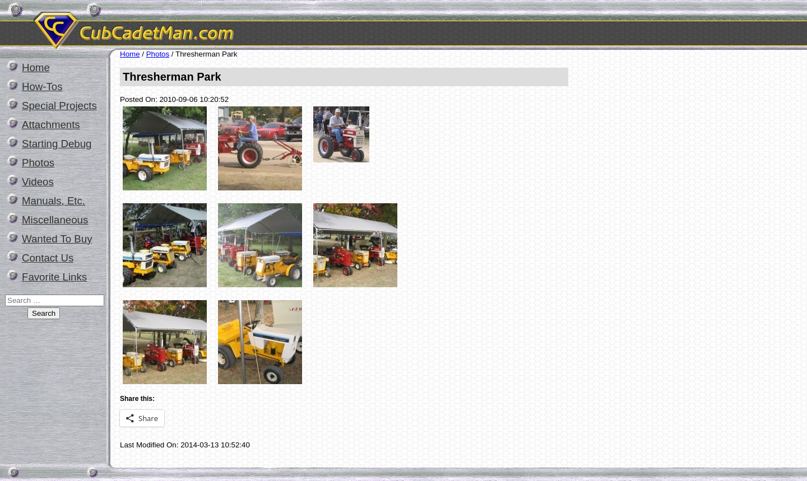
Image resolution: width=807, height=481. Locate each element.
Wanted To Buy (57, 239)
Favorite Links (54, 277)
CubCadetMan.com (238, 25)
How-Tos (42, 86)
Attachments (51, 124)
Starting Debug (56, 144)
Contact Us (47, 258)
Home (36, 67)
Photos (38, 163)
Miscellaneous (55, 220)
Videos (38, 182)
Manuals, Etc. (53, 201)
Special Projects (59, 105)
